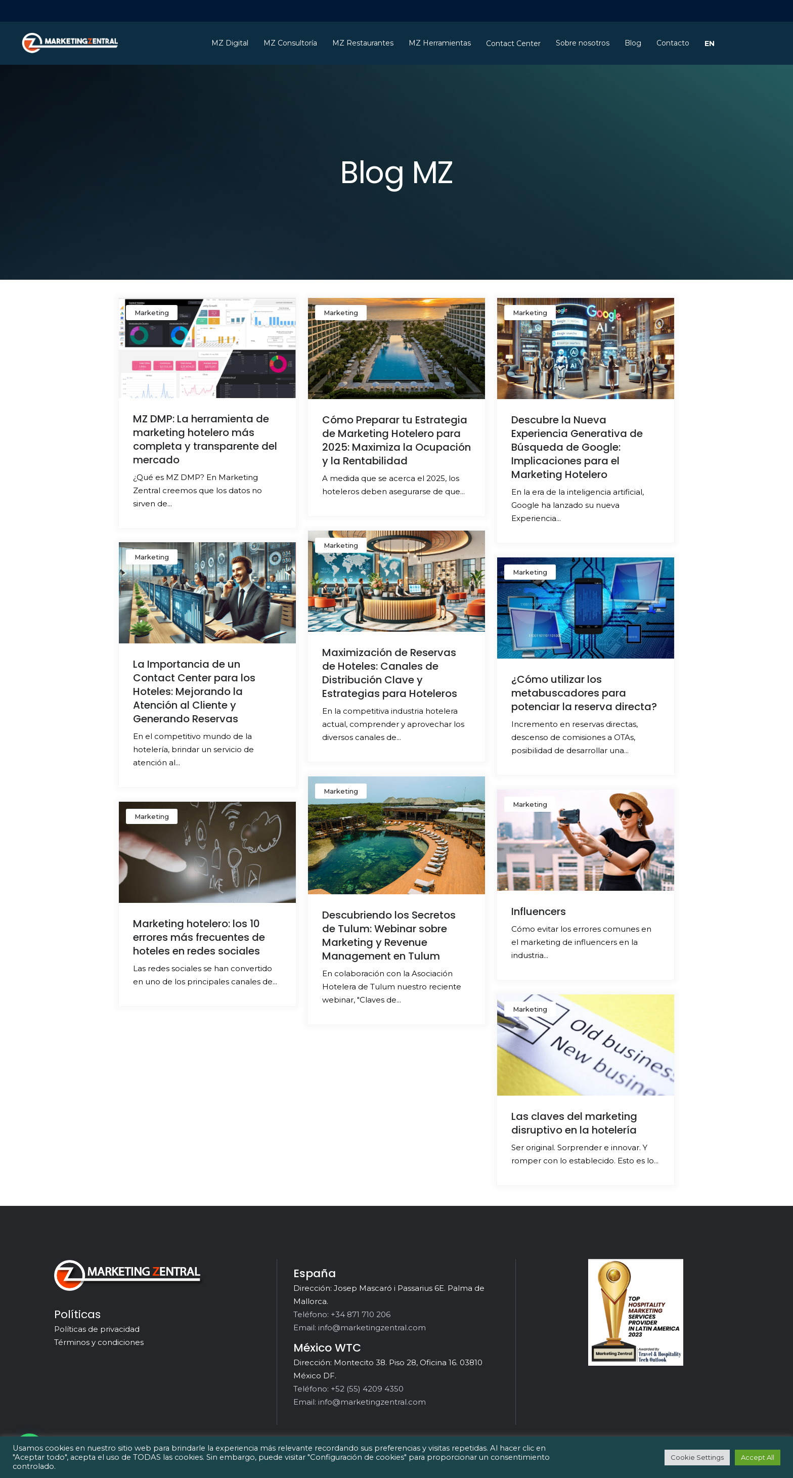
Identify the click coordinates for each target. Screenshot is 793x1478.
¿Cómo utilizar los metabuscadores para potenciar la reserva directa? (584, 693)
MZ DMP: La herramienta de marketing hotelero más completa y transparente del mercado (205, 439)
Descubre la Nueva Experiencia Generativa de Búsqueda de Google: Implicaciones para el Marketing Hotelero (577, 447)
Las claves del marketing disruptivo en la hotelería (574, 1123)
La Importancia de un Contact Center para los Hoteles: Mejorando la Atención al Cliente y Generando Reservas (194, 691)
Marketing (152, 313)
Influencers (538, 911)
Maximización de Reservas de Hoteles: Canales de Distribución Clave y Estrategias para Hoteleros (389, 673)
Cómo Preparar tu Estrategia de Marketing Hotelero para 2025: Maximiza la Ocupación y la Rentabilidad (396, 440)
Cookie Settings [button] (697, 1457)
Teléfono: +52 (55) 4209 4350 (348, 1389)
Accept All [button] (757, 1457)
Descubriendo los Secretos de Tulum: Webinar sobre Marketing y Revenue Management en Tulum (389, 935)
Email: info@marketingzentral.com (359, 1327)
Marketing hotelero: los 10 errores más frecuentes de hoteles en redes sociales (199, 937)
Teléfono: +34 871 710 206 (341, 1314)
